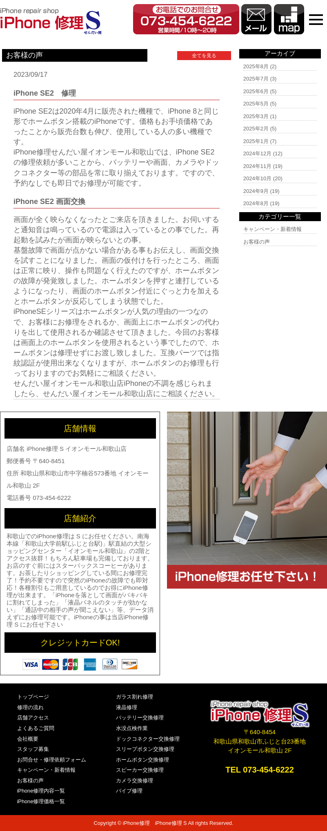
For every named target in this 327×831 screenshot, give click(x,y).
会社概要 (27, 739)
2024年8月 (256, 203)
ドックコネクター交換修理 (148, 739)
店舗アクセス (33, 718)
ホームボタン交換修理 (142, 760)
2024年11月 (257, 166)
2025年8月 (256, 66)
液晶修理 (126, 707)
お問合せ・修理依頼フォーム (51, 760)
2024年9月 (256, 191)
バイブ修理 (129, 791)
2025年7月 (256, 79)
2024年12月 (257, 153)
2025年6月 (256, 91)
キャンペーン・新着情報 (272, 229)
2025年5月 (256, 104)
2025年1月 (256, 141)
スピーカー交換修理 (140, 770)
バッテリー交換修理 (140, 718)
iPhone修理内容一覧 (41, 791)
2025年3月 (256, 116)
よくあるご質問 (35, 728)
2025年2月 (256, 128)
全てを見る (204, 55)
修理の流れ (30, 707)
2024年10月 (257, 178)
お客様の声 (256, 242)
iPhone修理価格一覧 (41, 801)
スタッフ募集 (33, 749)
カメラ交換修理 (134, 780)
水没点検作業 (132, 728)
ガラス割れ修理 (134, 697)
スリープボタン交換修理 (145, 749)
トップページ (33, 697)
